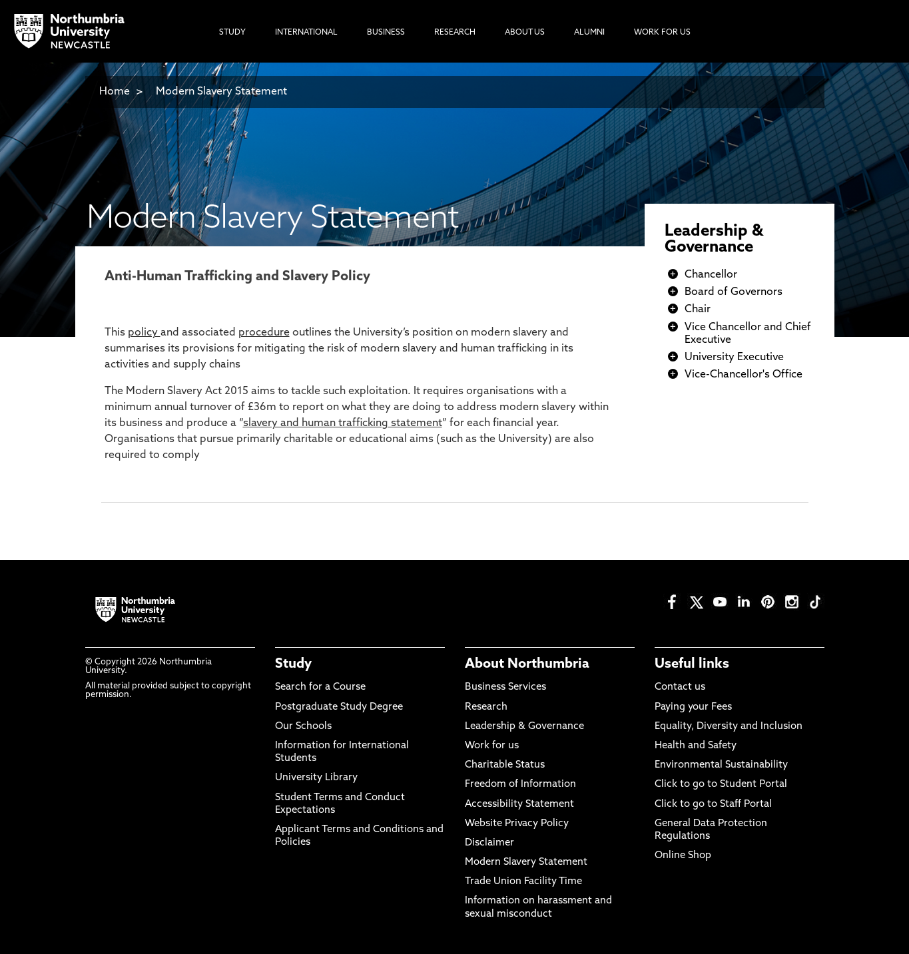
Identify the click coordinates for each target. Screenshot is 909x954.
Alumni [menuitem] (589, 33)
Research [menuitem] (454, 33)
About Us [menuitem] (525, 33)
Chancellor (711, 275)
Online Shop (683, 856)
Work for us (492, 746)
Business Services (505, 687)
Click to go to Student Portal (721, 785)
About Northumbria (527, 664)
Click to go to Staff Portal (713, 805)
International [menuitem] (306, 33)
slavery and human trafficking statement (342, 423)
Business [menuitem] (386, 33)
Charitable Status (505, 765)
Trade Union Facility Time (523, 882)
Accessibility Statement (519, 805)
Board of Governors (733, 292)
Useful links (692, 664)
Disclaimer (489, 843)
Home (114, 92)
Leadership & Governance (714, 240)
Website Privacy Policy (517, 824)
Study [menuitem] (232, 33)
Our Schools (303, 727)
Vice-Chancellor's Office (743, 374)
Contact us (680, 687)
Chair (698, 309)
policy (144, 333)
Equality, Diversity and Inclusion (728, 727)
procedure (264, 333)
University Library (316, 778)
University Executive (734, 357)
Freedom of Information (520, 785)
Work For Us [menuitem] (662, 33)
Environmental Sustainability (721, 765)
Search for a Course (320, 687)
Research (486, 707)
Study (293, 664)
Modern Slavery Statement (221, 92)
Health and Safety (696, 746)
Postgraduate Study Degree (339, 707)
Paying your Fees (693, 707)
